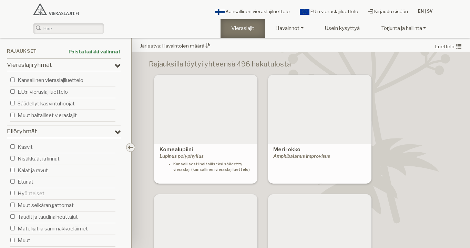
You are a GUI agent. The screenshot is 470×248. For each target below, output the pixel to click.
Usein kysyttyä (342, 28)
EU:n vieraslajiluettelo (329, 12)
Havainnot (287, 28)
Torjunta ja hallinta (401, 28)
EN (421, 11)
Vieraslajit (242, 28)
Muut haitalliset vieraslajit (47, 115)
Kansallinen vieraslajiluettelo (252, 12)
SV (430, 11)
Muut (24, 240)
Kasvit (25, 147)
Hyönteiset (31, 193)
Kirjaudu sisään (388, 11)
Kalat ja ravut (33, 170)
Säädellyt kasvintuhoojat (46, 103)
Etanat (25, 181)
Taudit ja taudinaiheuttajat (48, 217)
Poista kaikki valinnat (95, 51)
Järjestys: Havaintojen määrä (175, 46)
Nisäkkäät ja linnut (39, 158)
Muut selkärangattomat (46, 205)
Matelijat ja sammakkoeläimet (53, 228)
